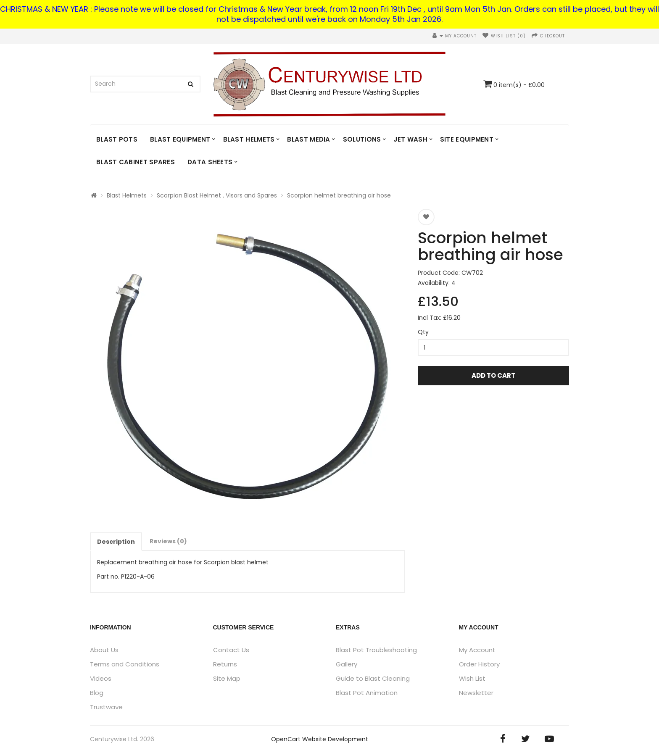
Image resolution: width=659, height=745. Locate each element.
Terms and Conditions (124, 664)
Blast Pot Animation (367, 692)
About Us (104, 649)
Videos (100, 678)
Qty (423, 332)
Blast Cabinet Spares (135, 162)
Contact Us (231, 649)
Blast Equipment (180, 139)
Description (116, 541)
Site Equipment (466, 139)
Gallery (346, 664)
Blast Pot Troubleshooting (376, 649)
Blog (96, 692)
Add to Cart (493, 375)
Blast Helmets (249, 139)
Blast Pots (116, 139)
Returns (225, 664)
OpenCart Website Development (319, 739)
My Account (477, 649)
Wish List (472, 678)
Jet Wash (410, 139)
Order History (479, 664)
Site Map (226, 678)
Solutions (362, 139)
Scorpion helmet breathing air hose (339, 195)
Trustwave (106, 707)
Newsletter (476, 692)
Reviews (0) (168, 541)
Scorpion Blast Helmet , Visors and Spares (217, 195)
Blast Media (308, 139)
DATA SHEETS (209, 162)
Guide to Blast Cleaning (373, 678)
